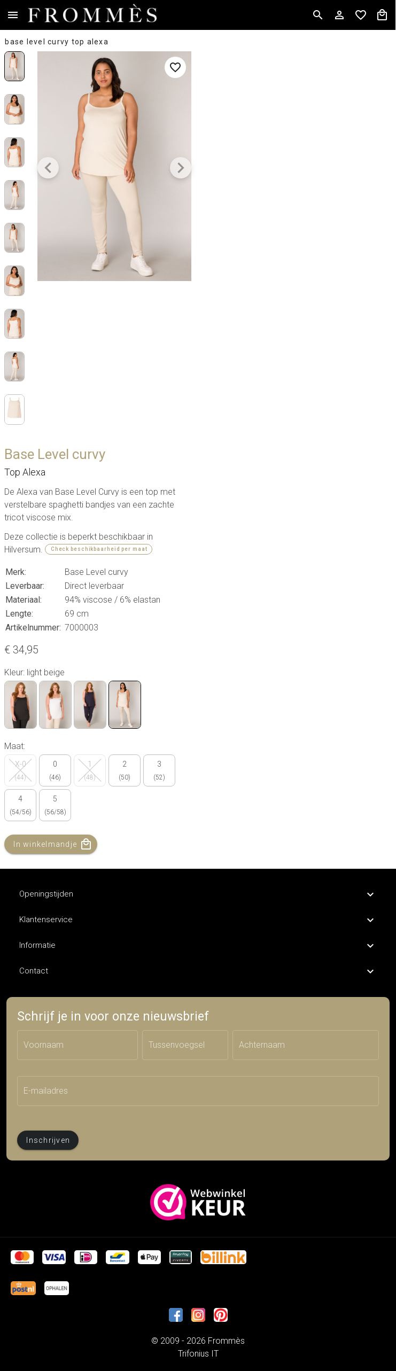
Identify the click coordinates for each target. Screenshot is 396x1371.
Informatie (198, 945)
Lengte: (19, 614)
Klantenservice (198, 920)
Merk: (15, 572)
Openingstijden (198, 894)
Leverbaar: (24, 586)
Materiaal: (23, 600)
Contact (198, 971)
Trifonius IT (198, 1354)
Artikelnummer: (33, 627)
